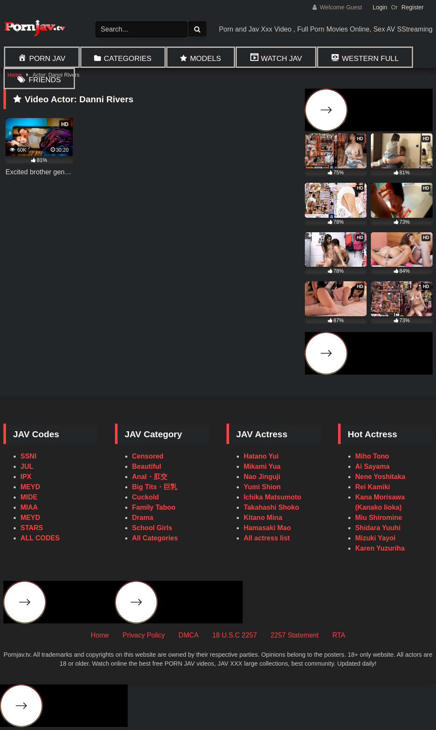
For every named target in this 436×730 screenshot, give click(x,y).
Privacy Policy (144, 635)
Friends (45, 79)
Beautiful (146, 466)
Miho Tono (372, 456)
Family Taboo (153, 507)
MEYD (30, 487)
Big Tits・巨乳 (154, 487)
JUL (26, 466)
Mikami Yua (262, 466)
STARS (31, 527)
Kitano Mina (263, 517)
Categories (128, 58)
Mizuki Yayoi (375, 538)
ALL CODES (40, 538)
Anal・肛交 (149, 476)
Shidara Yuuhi (377, 527)
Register (413, 7)
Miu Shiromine (378, 517)
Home (100, 635)
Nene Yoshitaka (380, 476)
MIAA (29, 507)
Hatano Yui (261, 456)
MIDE (28, 497)
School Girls (152, 527)
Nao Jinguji (262, 476)
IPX (26, 476)
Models (205, 58)
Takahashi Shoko (271, 507)
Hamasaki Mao (267, 527)
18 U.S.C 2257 (234, 635)
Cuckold (145, 497)
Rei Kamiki (372, 487)
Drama (142, 517)
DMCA (188, 635)
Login (380, 7)
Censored (148, 456)
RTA (338, 635)
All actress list (267, 538)
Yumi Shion (262, 487)
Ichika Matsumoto (272, 497)
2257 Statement (294, 635)
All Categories (155, 538)
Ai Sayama (372, 466)
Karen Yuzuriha (379, 548)
